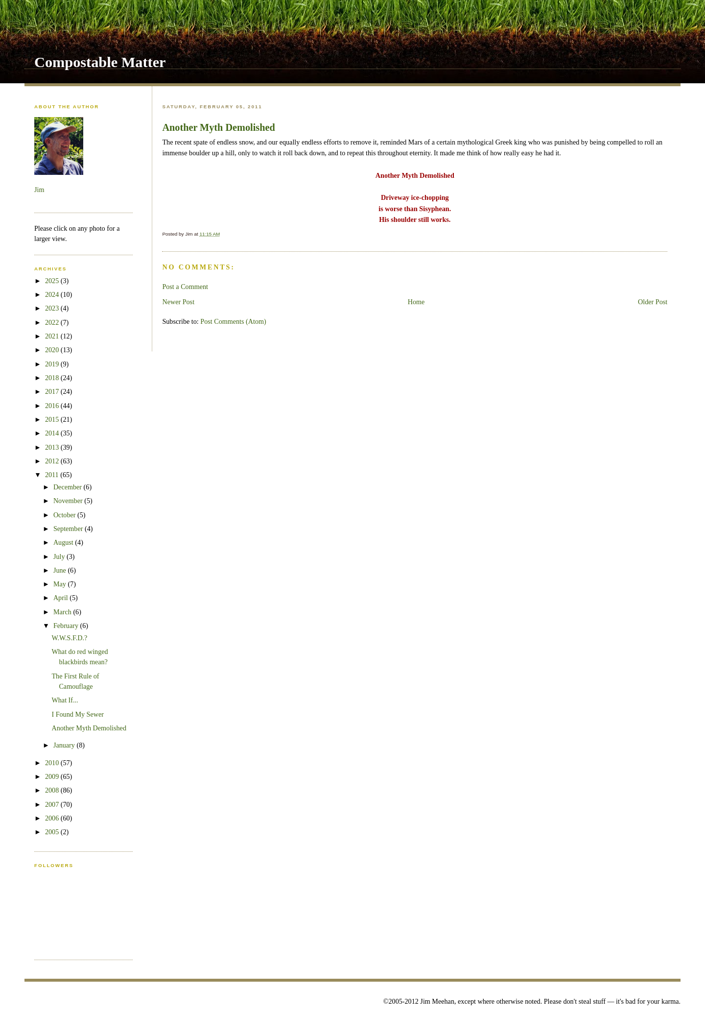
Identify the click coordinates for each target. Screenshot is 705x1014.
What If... (64, 700)
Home (416, 302)
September (69, 528)
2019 (53, 364)
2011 (52, 475)
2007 (53, 804)
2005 (53, 832)
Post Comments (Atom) (233, 321)
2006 (53, 818)
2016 (53, 406)
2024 (53, 294)
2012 (53, 461)
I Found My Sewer (77, 714)
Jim (39, 189)
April (61, 598)
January (65, 745)
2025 (53, 281)
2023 (53, 308)
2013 (53, 447)
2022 (53, 322)
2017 (53, 391)
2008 (53, 790)
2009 (53, 776)
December (68, 487)
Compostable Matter (100, 62)
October (65, 515)
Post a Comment (185, 286)
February (66, 625)
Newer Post (178, 302)
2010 (53, 763)
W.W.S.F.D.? (69, 638)
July (60, 556)
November (68, 501)
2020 (53, 350)
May (60, 584)
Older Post (652, 302)
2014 (53, 433)
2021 (53, 336)
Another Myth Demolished (218, 127)
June (60, 570)
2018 (53, 378)
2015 (53, 419)
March (63, 612)
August (64, 542)
